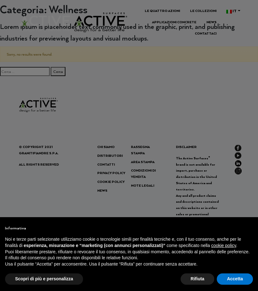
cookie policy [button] (223, 245)
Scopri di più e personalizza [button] (44, 278)
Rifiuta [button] (198, 278)
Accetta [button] (235, 278)
